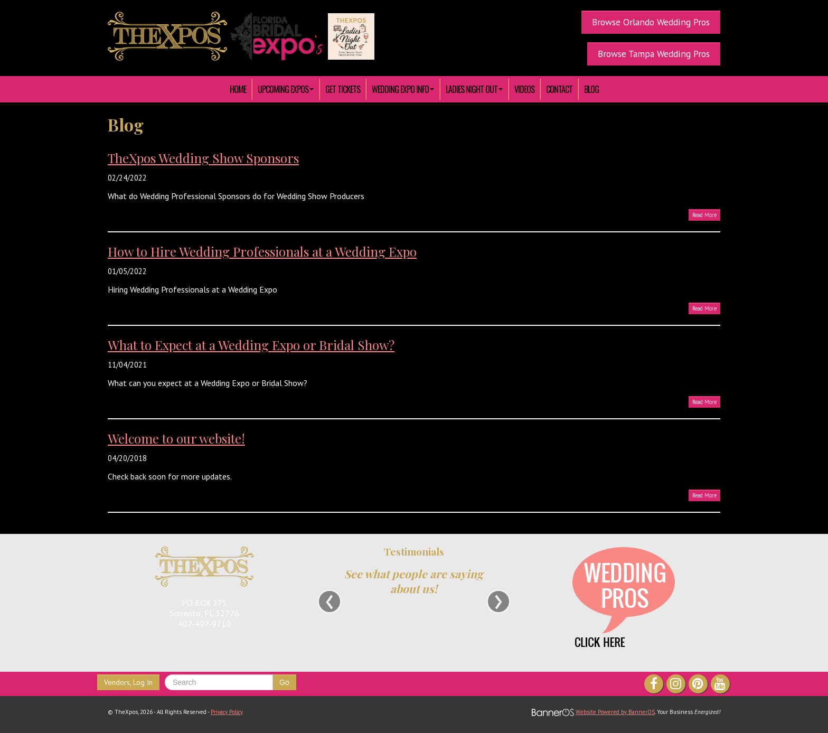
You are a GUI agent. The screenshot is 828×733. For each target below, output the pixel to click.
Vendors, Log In (128, 682)
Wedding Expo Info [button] (403, 89)
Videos (524, 89)
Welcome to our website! (176, 438)
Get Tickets (342, 89)
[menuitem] (238, 89)
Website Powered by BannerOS (615, 712)
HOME (238, 89)
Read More (704, 215)
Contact (559, 89)
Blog (591, 89)
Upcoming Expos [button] (286, 89)
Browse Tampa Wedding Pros (654, 54)
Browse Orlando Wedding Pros (651, 22)
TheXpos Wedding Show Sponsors (203, 157)
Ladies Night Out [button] (474, 89)
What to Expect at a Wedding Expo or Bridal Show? (251, 344)
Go (284, 682)
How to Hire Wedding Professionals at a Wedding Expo (262, 251)
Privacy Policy (227, 712)
